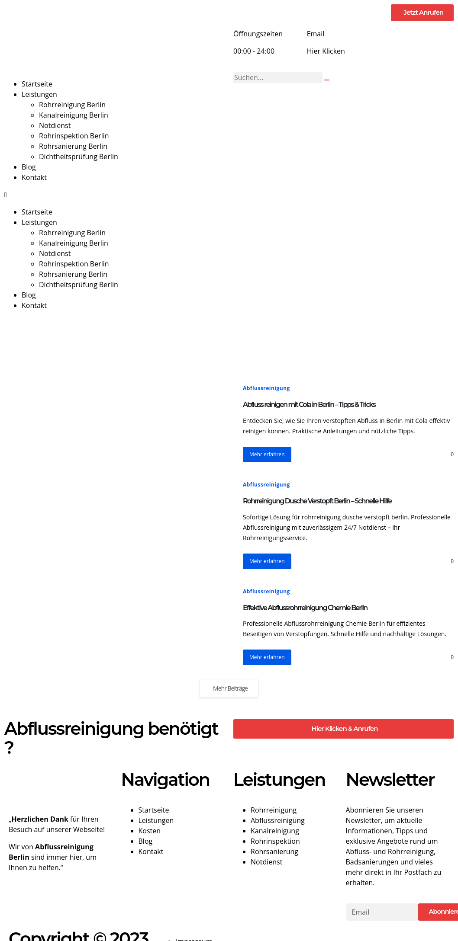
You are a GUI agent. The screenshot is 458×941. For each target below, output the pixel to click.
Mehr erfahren (267, 454)
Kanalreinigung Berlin (73, 115)
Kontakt (34, 177)
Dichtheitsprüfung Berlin (78, 156)
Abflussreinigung (266, 388)
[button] (114, 194)
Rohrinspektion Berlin (74, 136)
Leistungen (39, 94)
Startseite (37, 84)
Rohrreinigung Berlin (72, 104)
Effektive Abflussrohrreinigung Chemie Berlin (305, 608)
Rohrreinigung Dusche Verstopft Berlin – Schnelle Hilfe (317, 501)
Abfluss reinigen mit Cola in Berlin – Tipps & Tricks (309, 404)
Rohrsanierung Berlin (73, 146)
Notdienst (55, 125)
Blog (29, 167)
